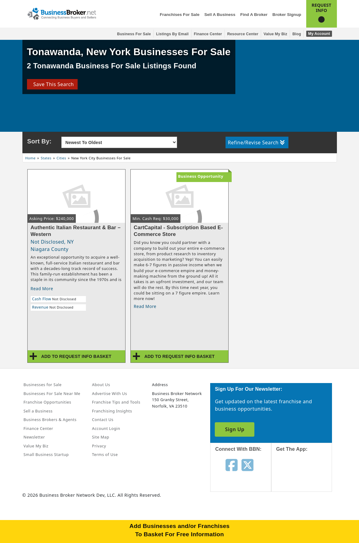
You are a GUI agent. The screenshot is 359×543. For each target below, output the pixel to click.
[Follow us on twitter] (247, 464)
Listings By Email (172, 34)
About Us (101, 384)
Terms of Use (105, 454)
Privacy (99, 446)
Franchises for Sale (179, 14)
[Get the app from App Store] (306, 477)
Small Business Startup (46, 454)
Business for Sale (134, 34)
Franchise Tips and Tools (116, 402)
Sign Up (234, 429)
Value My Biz (275, 34)
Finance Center (208, 34)
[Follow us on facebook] (231, 464)
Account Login (106, 428)
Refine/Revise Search (256, 142)
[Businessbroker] (61, 13)
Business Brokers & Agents (50, 419)
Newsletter (34, 437)
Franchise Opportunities (47, 402)
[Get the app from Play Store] (306, 519)
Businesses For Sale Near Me (52, 393)
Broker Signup (286, 14)
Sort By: (39, 141)
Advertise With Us (109, 393)
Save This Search (52, 84)
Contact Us (103, 419)
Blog (296, 34)
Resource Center (242, 34)
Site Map (100, 437)
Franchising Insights (112, 411)
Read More (42, 288)
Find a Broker (254, 14)
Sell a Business (219, 14)
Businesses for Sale (43, 384)
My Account (319, 34)
